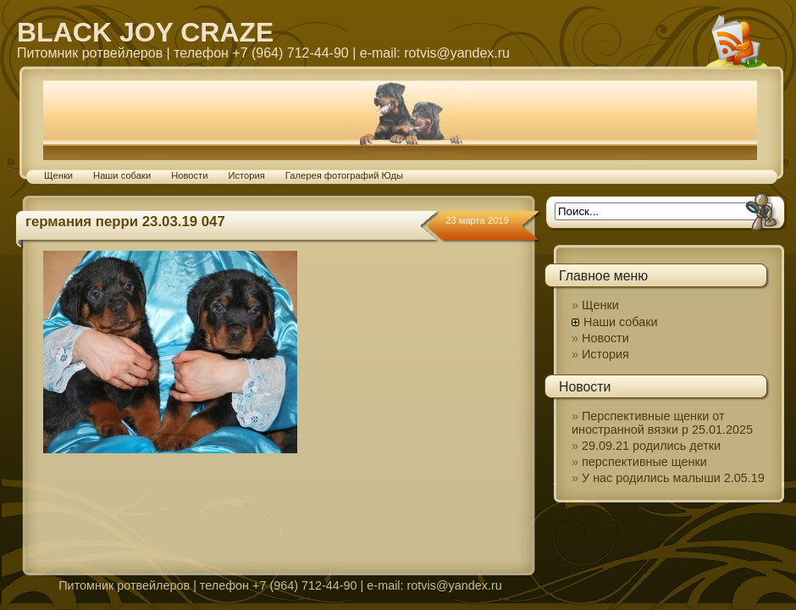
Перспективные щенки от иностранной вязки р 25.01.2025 (662, 422)
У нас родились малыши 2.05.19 (673, 478)
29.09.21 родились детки (651, 445)
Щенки (58, 175)
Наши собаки (122, 175)
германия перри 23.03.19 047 (125, 222)
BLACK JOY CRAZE (145, 32)
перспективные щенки (644, 462)
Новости (189, 175)
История (246, 175)
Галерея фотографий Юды (344, 175)
